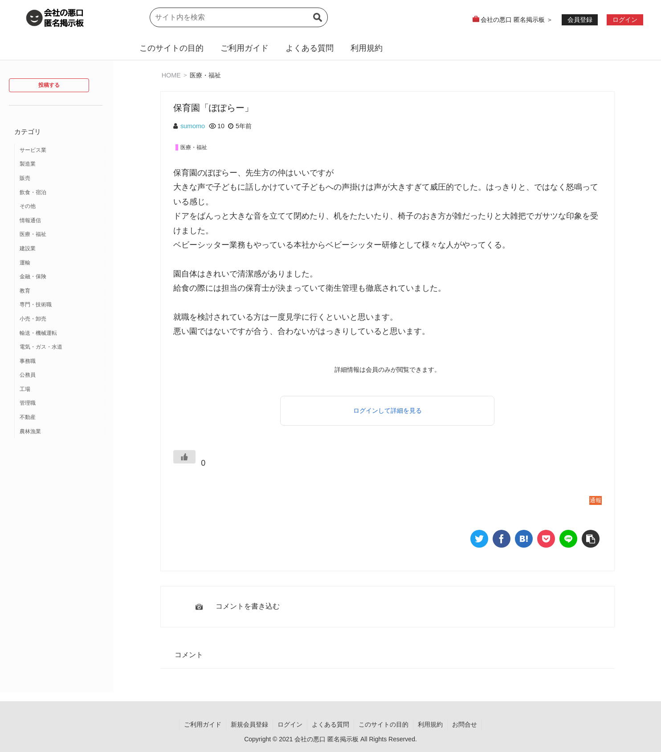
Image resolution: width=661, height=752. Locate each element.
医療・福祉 (205, 74)
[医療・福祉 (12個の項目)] (60, 234)
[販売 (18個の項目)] (60, 178)
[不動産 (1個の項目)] (60, 417)
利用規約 (367, 48)
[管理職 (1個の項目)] (60, 403)
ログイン (289, 724)
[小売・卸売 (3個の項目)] (60, 319)
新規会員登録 (249, 724)
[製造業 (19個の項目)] (60, 164)
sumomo (192, 126)
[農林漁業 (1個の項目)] (60, 432)
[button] (317, 23)
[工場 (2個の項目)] (60, 389)
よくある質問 (310, 48)
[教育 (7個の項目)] (60, 291)
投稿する (49, 85)
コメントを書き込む (248, 606)
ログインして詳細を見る (387, 410)
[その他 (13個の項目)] (60, 206)
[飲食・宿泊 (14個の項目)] (60, 192)
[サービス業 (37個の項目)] (60, 150)
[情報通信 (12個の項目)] (60, 221)
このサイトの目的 (171, 48)
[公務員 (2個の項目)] (60, 375)
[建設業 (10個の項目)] (60, 249)
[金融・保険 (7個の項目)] (60, 277)
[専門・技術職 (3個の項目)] (60, 305)
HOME (171, 74)
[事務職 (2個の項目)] (60, 361)
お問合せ (464, 724)
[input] (239, 17)
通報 (595, 500)
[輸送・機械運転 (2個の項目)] (60, 333)
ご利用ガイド (244, 48)
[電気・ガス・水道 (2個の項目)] (60, 347)
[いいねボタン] (184, 456)
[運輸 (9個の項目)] (60, 263)
